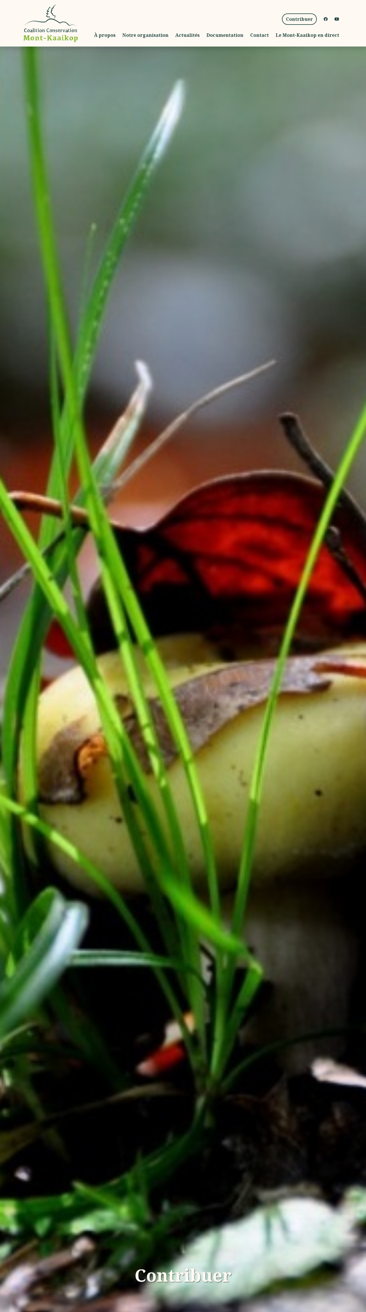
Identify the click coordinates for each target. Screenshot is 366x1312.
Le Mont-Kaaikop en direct (307, 35)
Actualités (187, 35)
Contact (259, 35)
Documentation (224, 35)
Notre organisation (145, 35)
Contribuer (301, 18)
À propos (105, 35)
